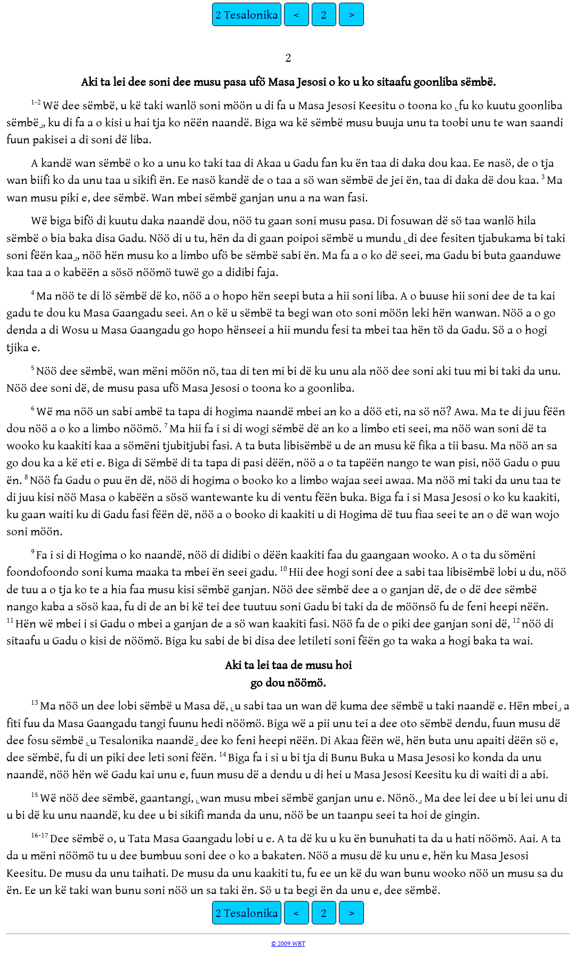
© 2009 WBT (288, 943)
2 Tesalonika (246, 14)
